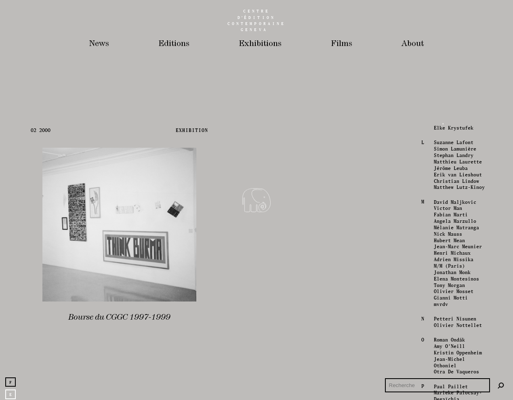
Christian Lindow (455, 263)
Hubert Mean (448, 322)
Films (341, 43)
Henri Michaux (451, 335)
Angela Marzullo (454, 303)
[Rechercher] (501, 385)
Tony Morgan (448, 367)
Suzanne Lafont (453, 225)
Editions (173, 43)
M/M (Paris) (448, 348)
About (413, 43)
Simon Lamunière (454, 231)
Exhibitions (260, 43)
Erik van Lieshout (457, 256)
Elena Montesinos (455, 361)
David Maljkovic (454, 284)
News (99, 43)
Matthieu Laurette (457, 244)
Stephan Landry (453, 238)
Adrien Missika (453, 342)
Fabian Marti (450, 297)
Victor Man (447, 290)
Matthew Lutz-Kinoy (458, 269)
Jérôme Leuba (450, 250)
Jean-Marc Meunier (457, 329)
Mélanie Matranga (455, 310)
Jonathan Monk (451, 354)
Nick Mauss (447, 316)
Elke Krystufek (453, 210)
